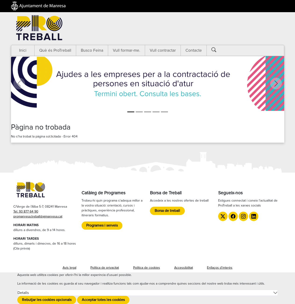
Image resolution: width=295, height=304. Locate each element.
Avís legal (69, 268)
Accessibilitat (183, 268)
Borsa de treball (167, 210)
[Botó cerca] (217, 49)
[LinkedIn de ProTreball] (253, 216)
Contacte (193, 50)
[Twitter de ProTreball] (222, 216)
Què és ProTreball (55, 50)
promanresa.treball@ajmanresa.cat (37, 216)
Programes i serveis (102, 225)
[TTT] (164, 112)
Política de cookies (146, 268)
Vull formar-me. (126, 50)
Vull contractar (163, 50)
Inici (22, 50)
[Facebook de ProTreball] (233, 216)
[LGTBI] (156, 112)
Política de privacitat (104, 268)
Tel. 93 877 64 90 (25, 212)
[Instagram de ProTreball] (243, 216)
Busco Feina (92, 50)
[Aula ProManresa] (139, 112)
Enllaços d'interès (219, 268)
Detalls (23, 292)
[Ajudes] (130, 112)
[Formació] (147, 112)
